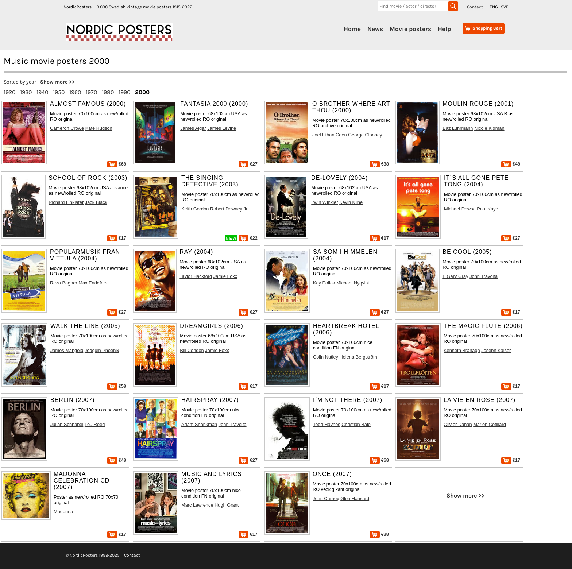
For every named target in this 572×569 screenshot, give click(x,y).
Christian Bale (356, 424)
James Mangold (66, 350)
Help (444, 28)
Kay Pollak (324, 283)
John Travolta (483, 276)
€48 (510, 164)
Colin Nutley (325, 357)
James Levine (221, 128)
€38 (379, 164)
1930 (26, 92)
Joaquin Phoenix (102, 350)
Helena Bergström (358, 357)
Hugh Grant (226, 505)
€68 (116, 164)
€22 (248, 238)
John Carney (326, 498)
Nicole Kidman (489, 128)
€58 (116, 386)
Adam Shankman (199, 424)
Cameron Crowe (67, 128)
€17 (116, 238)
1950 (59, 92)
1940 (42, 92)
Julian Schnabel (66, 424)
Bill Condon (192, 350)
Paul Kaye (487, 209)
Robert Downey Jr (228, 209)
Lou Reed (95, 424)
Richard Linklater (66, 202)
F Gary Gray (455, 276)
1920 (10, 92)
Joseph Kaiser (496, 350)
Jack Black (96, 202)
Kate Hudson (98, 128)
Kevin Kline (351, 202)
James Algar (193, 128)
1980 (108, 92)
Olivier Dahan (458, 424)
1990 (125, 92)
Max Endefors (92, 283)
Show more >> (57, 82)
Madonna (63, 511)
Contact (475, 6)
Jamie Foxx (225, 276)
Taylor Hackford (195, 276)
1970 (91, 92)
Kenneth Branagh (462, 350)
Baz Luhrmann (457, 128)
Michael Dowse (460, 209)
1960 (75, 92)
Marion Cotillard (489, 424)
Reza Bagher (63, 283)
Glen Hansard (354, 498)
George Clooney (365, 135)
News (375, 28)
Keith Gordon (195, 209)
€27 (248, 164)
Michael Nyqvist (352, 283)
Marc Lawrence (197, 505)
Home (352, 28)
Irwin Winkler (324, 202)
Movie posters (410, 28)
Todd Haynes (326, 424)
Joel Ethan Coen (329, 135)
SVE (505, 6)
